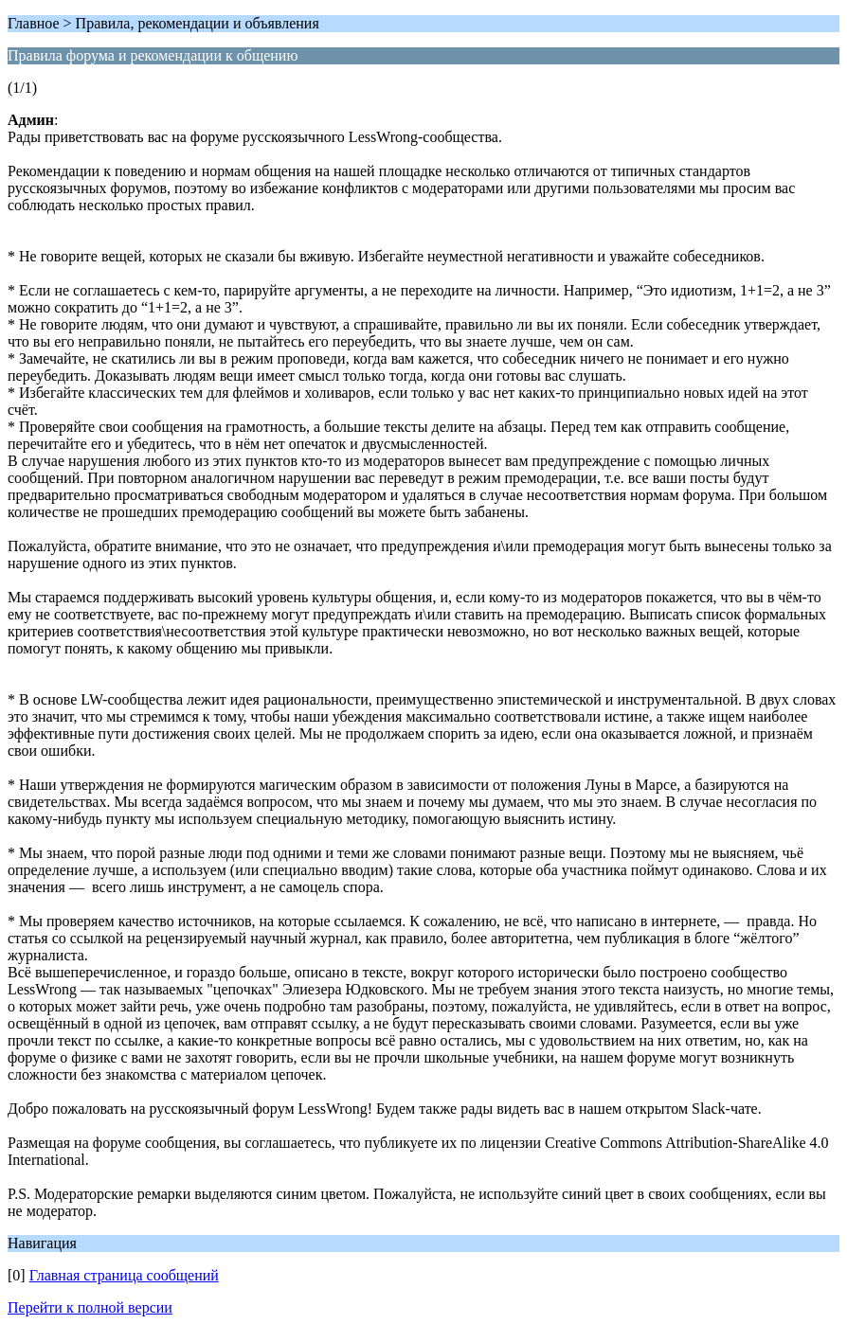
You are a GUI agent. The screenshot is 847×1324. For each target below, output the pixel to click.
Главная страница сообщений (124, 1275)
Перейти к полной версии (90, 1307)
